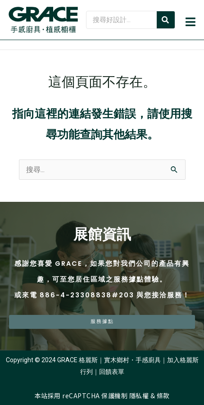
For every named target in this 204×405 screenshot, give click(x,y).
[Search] (166, 19)
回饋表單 (111, 371)
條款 (163, 395)
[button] (189, 23)
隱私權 (139, 395)
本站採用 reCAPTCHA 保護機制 (82, 395)
